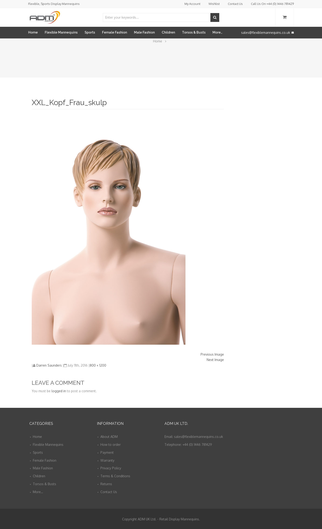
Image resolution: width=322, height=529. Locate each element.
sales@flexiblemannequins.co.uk (267, 32)
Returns (106, 484)
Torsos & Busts (194, 32)
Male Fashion (144, 32)
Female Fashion (114, 32)
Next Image (215, 360)
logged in (58, 391)
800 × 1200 (98, 365)
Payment (107, 452)
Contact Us (235, 4)
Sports (90, 32)
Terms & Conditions (115, 476)
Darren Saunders (49, 365)
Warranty (107, 460)
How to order (110, 445)
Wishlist (214, 4)
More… (217, 32)
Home (33, 32)
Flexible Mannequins (61, 32)
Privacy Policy (110, 468)
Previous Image (212, 354)
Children (168, 32)
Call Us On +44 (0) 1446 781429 (272, 4)
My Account (192, 4)
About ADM (109, 437)
